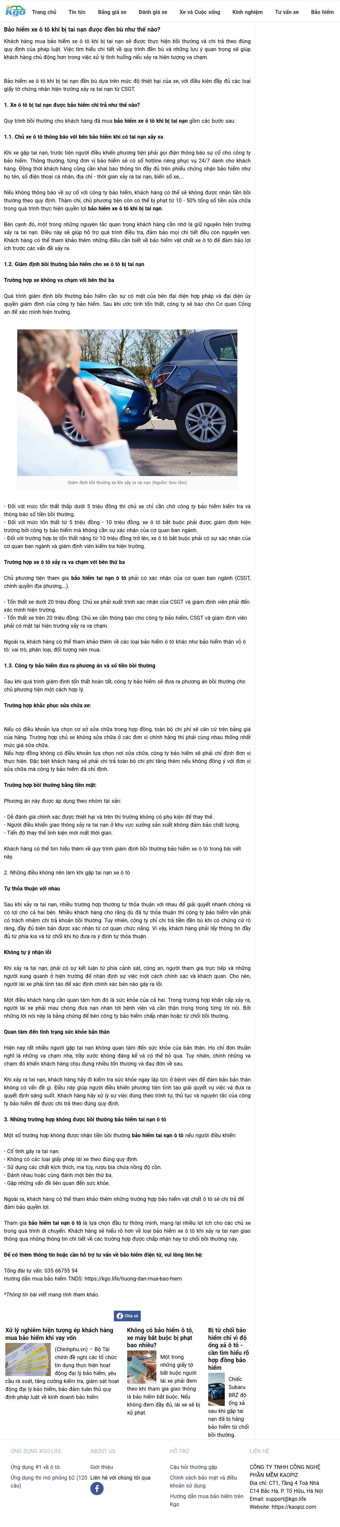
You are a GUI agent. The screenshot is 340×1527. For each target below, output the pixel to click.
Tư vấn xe (287, 12)
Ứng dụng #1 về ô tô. (36, 1467)
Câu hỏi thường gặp (193, 1467)
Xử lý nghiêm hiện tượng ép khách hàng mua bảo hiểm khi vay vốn (59, 1334)
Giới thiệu (101, 1467)
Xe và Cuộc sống (200, 12)
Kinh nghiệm (247, 12)
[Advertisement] (300, 121)
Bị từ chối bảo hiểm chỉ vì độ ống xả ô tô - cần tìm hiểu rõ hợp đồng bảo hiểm (228, 1349)
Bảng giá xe (112, 12)
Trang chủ (44, 12)
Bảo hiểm (322, 12)
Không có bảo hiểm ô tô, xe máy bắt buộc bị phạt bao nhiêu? (160, 1338)
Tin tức (77, 12)
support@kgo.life (286, 1499)
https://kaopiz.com (294, 1507)
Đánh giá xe (153, 12)
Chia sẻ (127, 1316)
